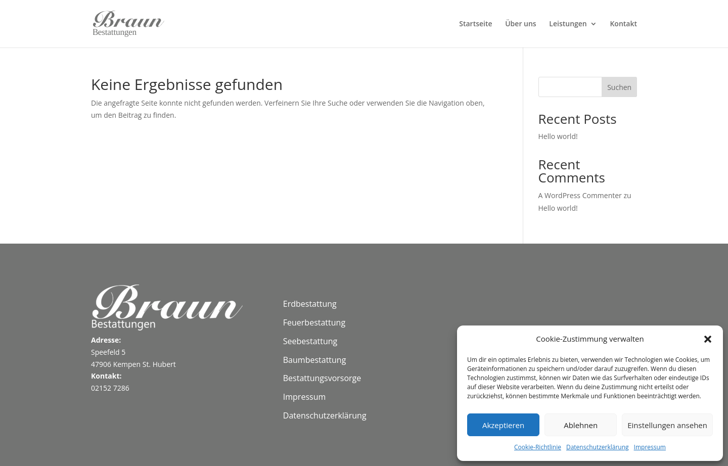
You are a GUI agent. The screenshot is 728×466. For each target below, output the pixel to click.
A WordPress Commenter (580, 195)
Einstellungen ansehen (667, 425)
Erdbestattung (310, 303)
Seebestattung (310, 341)
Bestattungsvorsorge (322, 378)
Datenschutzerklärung (597, 447)
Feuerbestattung (314, 322)
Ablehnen (581, 425)
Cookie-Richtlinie (537, 447)
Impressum (650, 447)
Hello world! (558, 136)
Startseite (475, 24)
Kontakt (623, 24)
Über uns (520, 24)
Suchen (619, 87)
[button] (708, 339)
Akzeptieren (503, 425)
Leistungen (567, 24)
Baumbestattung (314, 359)
